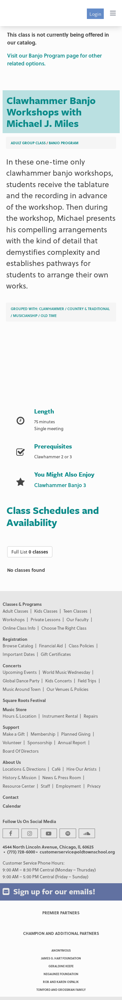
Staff (45, 786)
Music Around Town (22, 689)
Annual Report (72, 742)
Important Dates (19, 654)
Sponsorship (39, 742)
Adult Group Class (28, 142)
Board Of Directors (21, 751)
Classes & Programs (22, 604)
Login (95, 13)
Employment (68, 786)
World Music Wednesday (66, 672)
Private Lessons (46, 619)
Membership (43, 734)
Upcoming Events (20, 672)
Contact (11, 797)
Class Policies (81, 645)
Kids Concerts (58, 680)
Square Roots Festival (24, 700)
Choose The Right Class (64, 628)
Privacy (94, 786)
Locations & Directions (24, 769)
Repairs (91, 716)
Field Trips (87, 680)
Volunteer (12, 742)
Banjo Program (63, 142)
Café (56, 769)
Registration (15, 639)
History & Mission (19, 777)
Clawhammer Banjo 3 (60, 485)
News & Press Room (61, 777)
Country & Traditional (88, 308)
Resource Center (19, 786)
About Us (12, 762)
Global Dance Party (21, 680)
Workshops (14, 619)
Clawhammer (51, 308)
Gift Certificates (56, 654)
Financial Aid (51, 645)
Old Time (49, 315)
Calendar (12, 806)
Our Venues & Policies (67, 689)
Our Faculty (77, 619)
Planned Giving (75, 734)
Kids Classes (46, 611)
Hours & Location (19, 716)
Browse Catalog (18, 645)
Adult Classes (15, 611)
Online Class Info (19, 628)
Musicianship (25, 315)
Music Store (15, 709)
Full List (29, 551)
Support (11, 727)
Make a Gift (14, 734)
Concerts (12, 665)
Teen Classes (75, 611)
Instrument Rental (60, 716)
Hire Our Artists (81, 769)
